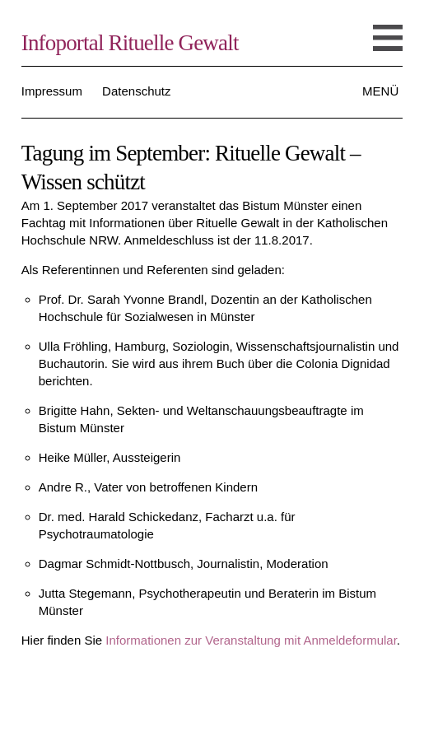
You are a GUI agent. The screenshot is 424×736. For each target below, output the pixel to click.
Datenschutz (136, 91)
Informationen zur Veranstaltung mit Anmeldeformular (251, 640)
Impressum (51, 91)
